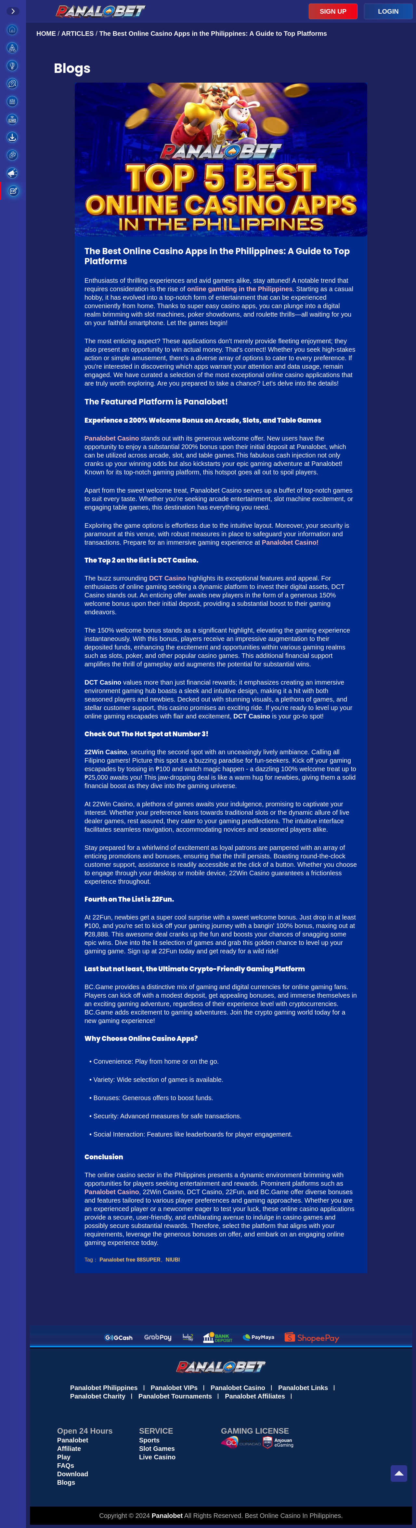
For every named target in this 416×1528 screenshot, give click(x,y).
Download (72, 1474)
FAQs (65, 1465)
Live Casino (157, 1457)
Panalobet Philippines (104, 1387)
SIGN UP (333, 11)
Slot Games (157, 1448)
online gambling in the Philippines (239, 289)
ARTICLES (77, 33)
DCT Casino (167, 578)
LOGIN (388, 11)
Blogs (66, 1482)
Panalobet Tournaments (175, 1396)
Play (64, 1457)
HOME (47, 33)
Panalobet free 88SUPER (130, 1259)
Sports (149, 1440)
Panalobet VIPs (174, 1387)
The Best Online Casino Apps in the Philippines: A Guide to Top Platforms (213, 33)
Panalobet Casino (111, 438)
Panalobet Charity (97, 1396)
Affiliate (69, 1448)
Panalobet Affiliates (255, 1396)
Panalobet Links (303, 1387)
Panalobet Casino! (290, 542)
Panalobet (72, 1440)
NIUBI (173, 1259)
